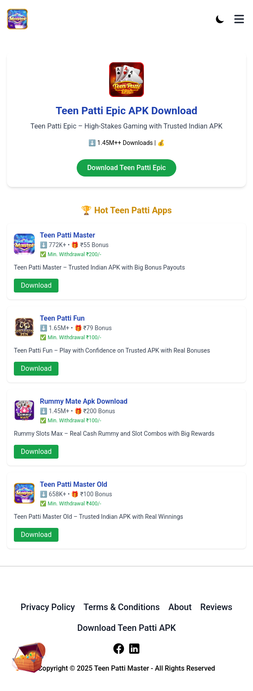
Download (36, 285)
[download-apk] (28, 654)
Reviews (216, 607)
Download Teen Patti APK (126, 628)
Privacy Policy (48, 607)
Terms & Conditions (122, 607)
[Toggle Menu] (239, 19)
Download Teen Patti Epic (126, 168)
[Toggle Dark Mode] (220, 19)
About (180, 607)
